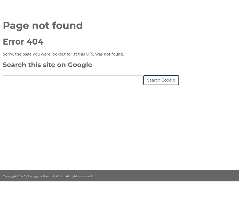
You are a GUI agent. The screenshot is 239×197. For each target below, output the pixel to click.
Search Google (161, 80)
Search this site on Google (47, 65)
